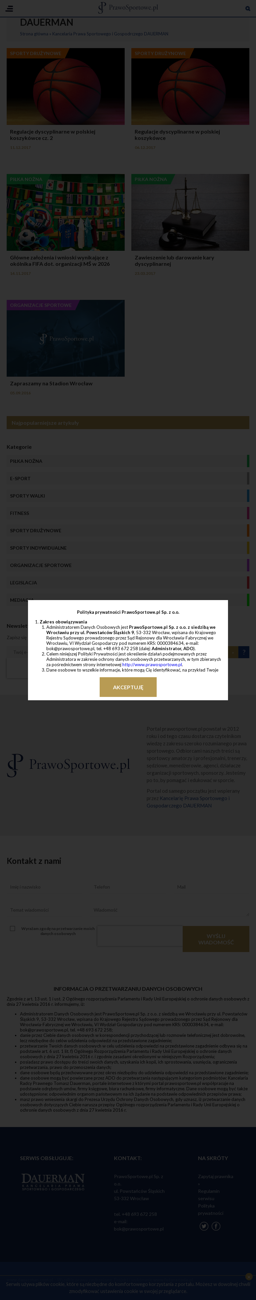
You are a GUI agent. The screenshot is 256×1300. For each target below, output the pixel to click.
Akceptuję (128, 687)
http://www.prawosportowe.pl (152, 664)
